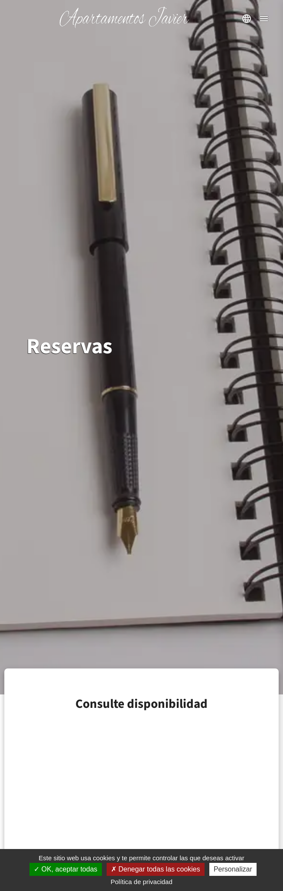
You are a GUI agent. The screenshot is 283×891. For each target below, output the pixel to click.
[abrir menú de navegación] (264, 18)
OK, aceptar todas (65, 869)
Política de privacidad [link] (141, 881)
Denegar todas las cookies (155, 869)
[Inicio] (124, 26)
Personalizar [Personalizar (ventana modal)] (233, 869)
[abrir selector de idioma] (246, 18)
